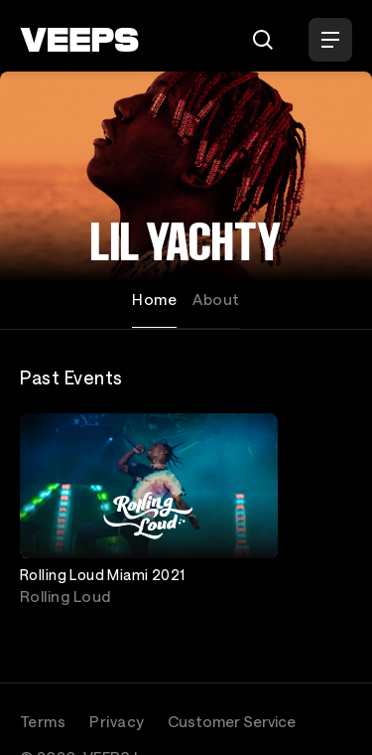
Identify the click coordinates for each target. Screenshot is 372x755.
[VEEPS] (79, 40)
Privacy (116, 721)
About (215, 299)
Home (154, 299)
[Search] (263, 40)
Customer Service (232, 721)
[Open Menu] (330, 40)
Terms (42, 721)
